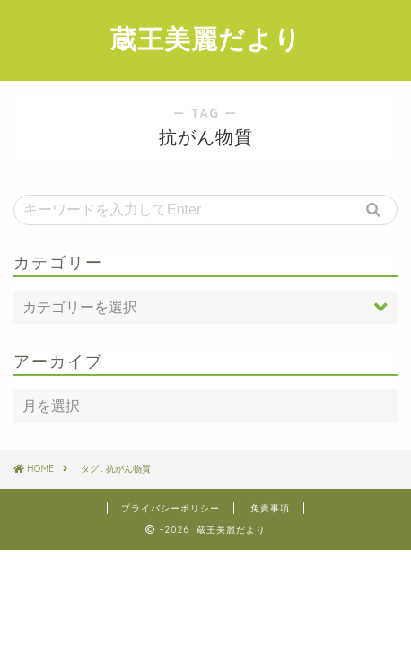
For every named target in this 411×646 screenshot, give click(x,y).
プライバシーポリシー (170, 508)
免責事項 (270, 508)
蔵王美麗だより (206, 38)
